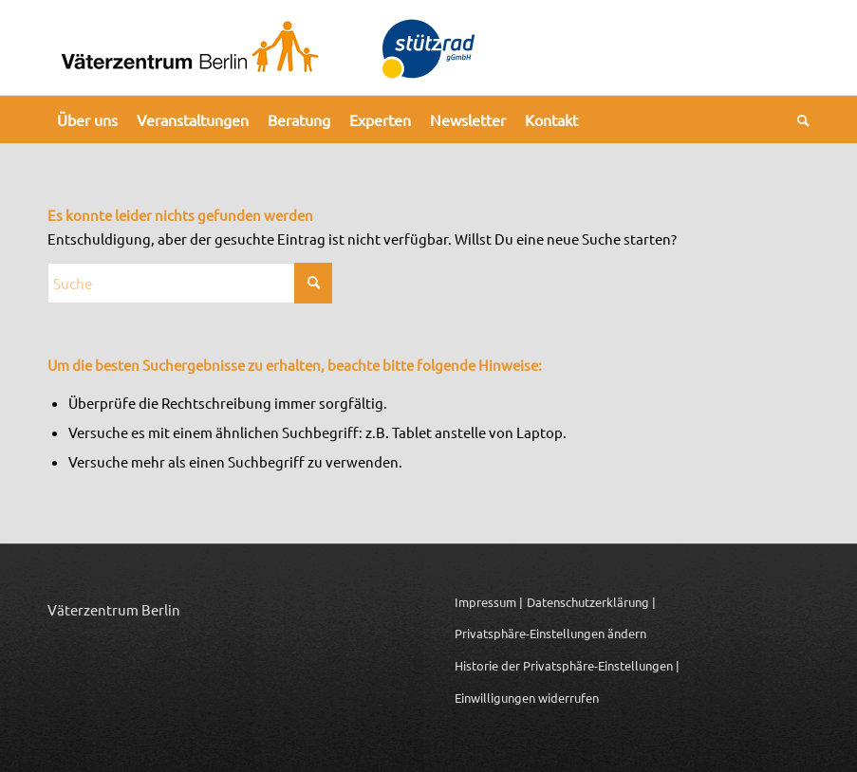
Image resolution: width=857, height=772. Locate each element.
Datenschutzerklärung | (591, 602)
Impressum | (489, 602)
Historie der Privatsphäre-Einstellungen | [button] (567, 665)
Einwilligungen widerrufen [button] (527, 697)
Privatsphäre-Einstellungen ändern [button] (550, 633)
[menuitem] (87, 119)
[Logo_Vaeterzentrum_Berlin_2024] (189, 47)
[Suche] (799, 119)
